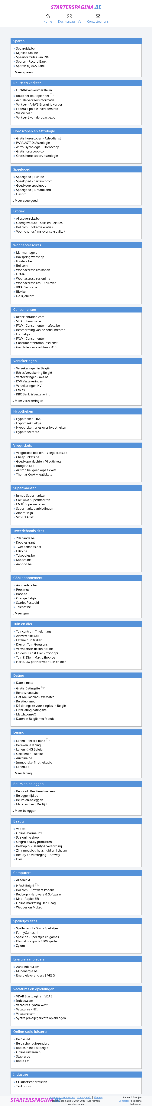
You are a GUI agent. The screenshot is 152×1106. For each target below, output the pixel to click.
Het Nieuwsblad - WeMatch (35, 697)
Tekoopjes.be (25, 555)
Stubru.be (23, 1056)
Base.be (21, 594)
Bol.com (22, 265)
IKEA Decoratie (26, 287)
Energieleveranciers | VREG (35, 975)
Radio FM (22, 1061)
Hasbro (21, 194)
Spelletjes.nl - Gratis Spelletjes (37, 928)
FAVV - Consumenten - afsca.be (38, 325)
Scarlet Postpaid (27, 602)
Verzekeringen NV (28, 386)
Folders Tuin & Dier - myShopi (37, 653)
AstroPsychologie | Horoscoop (37, 147)
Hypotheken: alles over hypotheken (41, 427)
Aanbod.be (24, 564)
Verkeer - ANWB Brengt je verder (39, 104)
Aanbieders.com (27, 967)
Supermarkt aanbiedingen (34, 508)
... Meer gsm (20, 613)
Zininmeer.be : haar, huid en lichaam (41, 850)
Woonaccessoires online (33, 278)
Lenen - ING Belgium (30, 749)
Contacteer (124, 1100)
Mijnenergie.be (26, 971)
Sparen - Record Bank (31, 61)
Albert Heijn (24, 513)
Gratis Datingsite (30, 688)
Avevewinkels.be (27, 636)
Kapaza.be (23, 560)
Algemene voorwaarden (62, 1097)
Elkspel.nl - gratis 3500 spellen (37, 941)
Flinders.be (24, 261)
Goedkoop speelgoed (31, 185)
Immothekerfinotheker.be (34, 762)
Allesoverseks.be (28, 218)
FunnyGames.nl (27, 933)
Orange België (26, 598)
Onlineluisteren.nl (28, 1052)
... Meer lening (22, 773)
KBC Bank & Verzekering (33, 394)
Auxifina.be (24, 758)
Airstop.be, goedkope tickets (36, 470)
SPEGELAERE (25, 517)
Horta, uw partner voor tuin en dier (41, 662)
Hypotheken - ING (28, 419)
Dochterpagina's (69, 19)
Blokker (21, 292)
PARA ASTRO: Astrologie (33, 143)
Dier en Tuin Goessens (32, 644)
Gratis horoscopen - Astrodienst (38, 138)
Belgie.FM (23, 1039)
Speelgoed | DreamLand (33, 190)
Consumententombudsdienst (37, 343)
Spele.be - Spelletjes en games (37, 937)
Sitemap (98, 1097)
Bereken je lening (28, 745)
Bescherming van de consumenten (40, 330)
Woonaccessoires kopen (33, 270)
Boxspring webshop (30, 257)
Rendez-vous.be (27, 693)
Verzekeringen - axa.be (32, 377)
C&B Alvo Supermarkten (33, 500)
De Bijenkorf (25, 296)
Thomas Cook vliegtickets (34, 474)
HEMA (20, 274)
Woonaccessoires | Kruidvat (36, 283)
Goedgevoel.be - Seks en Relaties (39, 223)
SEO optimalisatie (28, 321)
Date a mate (25, 683)
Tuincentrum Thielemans (33, 631)
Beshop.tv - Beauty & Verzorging (39, 846)
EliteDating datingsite (31, 710)
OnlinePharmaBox (29, 833)
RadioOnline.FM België (32, 1048)
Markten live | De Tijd (31, 804)
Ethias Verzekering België (34, 373)
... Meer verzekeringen (27, 401)
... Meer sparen (22, 72)
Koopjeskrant (25, 542)
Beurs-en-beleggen (29, 800)
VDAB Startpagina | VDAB (34, 996)
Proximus (22, 589)
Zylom (20, 946)
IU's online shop (27, 837)
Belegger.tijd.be (27, 796)
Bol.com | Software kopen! (35, 890)
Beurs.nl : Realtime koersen (35, 791)
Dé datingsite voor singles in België (41, 706)
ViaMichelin (24, 113)
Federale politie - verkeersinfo (37, 109)
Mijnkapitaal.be (27, 53)
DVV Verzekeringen (29, 381)
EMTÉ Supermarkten (30, 504)
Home (47, 19)
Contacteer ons (98, 19)
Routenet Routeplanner (35, 96)
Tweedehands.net (28, 547)
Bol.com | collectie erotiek (34, 227)
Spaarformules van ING (32, 57)
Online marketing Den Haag (36, 903)
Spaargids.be (25, 48)
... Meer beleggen (24, 811)
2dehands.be (25, 538)
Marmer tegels (26, 252)
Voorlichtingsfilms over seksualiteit (40, 231)
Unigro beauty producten (34, 842)
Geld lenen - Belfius (30, 754)
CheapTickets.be (27, 457)
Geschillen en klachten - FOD (36, 347)
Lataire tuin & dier (29, 640)
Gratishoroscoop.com (31, 151)
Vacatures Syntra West (32, 1005)
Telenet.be (23, 607)
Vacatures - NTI (27, 1009)
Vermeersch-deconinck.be (34, 649)
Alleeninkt (23, 880)
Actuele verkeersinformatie (35, 100)
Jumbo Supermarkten (31, 495)
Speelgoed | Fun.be (30, 177)
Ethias (20, 390)
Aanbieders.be (26, 585)
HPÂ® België (27, 886)
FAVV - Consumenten (31, 338)
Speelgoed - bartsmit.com (34, 181)
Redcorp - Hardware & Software (38, 894)
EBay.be (21, 551)
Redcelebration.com (30, 317)
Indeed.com (24, 1001)
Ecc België (23, 334)
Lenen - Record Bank (33, 741)
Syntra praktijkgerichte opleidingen (41, 1018)
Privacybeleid (84, 1097)
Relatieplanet (25, 701)
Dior (19, 859)
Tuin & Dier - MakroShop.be (35, 657)
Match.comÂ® (26, 714)
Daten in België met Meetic (35, 719)
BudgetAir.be (25, 466)
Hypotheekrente (27, 432)
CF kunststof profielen (31, 1082)
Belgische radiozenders (32, 1043)
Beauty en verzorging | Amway (38, 855)
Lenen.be (22, 767)
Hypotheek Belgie (28, 423)
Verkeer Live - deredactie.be (35, 117)
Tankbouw (23, 1086)
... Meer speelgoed (25, 200)
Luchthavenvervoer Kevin (34, 90)
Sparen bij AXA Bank (30, 66)
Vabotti (21, 829)
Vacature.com (26, 1014)
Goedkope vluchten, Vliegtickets (38, 461)
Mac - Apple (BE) (27, 899)
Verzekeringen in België (33, 368)
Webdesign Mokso (29, 907)
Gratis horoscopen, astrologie (37, 156)
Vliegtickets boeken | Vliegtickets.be (41, 453)
